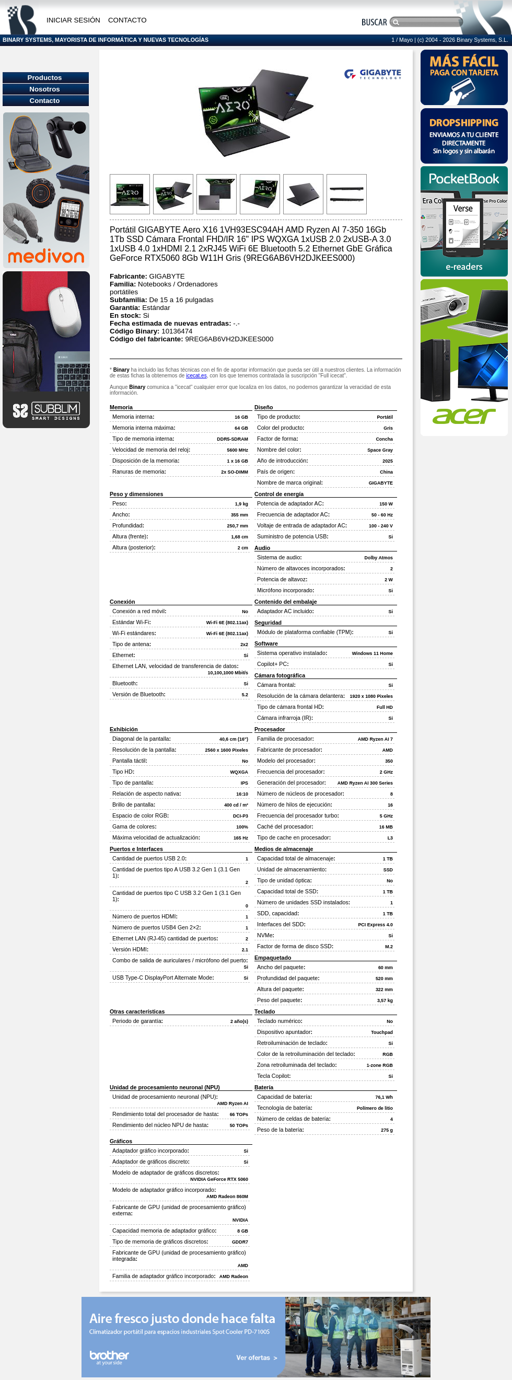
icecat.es (196, 375)
